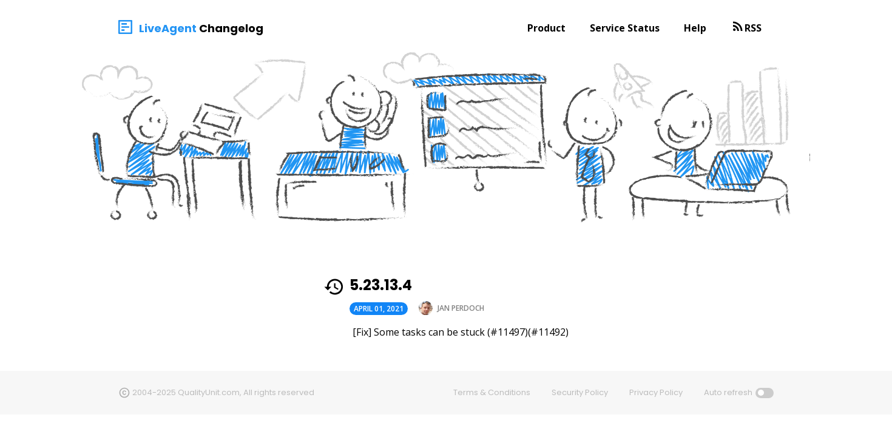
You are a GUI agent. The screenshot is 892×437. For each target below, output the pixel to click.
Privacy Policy (656, 392)
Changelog (231, 28)
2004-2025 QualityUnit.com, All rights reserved (223, 392)
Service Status (625, 28)
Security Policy (580, 392)
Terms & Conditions (491, 392)
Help (695, 28)
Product (546, 28)
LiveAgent (168, 28)
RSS (753, 28)
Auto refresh (728, 392)
